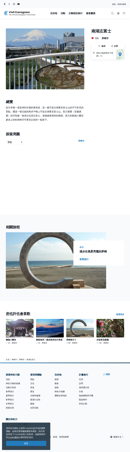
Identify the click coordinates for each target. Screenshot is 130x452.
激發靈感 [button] (90, 13)
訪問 (81, 383)
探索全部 (10, 407)
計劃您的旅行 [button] (76, 13)
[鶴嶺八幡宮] (20, 331)
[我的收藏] (124, 13)
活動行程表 (11, 387)
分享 (114, 46)
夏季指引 (10, 395)
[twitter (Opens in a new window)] (9, 4)
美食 (32, 387)
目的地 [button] (53, 13)
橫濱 (57, 379)
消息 (8, 379)
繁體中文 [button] (115, 437)
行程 (81, 391)
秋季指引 (10, 399)
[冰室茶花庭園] (110, 331)
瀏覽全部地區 (61, 395)
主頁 (7, 359)
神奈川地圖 (60, 391)
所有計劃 (83, 403)
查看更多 (120, 314)
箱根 (57, 387)
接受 (26, 443)
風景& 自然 (35, 399)
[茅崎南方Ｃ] (80, 331)
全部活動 (34, 407)
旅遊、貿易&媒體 (119, 4)
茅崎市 (105, 38)
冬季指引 (10, 403)
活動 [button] (63, 13)
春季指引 (10, 391)
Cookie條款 (13, 437)
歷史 (32, 391)
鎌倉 (57, 383)
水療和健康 (35, 395)
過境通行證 (84, 387)
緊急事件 (83, 399)
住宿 (81, 379)
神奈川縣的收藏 (13, 383)
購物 (32, 403)
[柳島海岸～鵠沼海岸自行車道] (50, 331)
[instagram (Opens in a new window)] (14, 4)
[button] (118, 13)
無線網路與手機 (86, 395)
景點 (32, 379)
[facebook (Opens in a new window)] (4, 4)
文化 (32, 383)
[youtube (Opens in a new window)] (18, 4)
